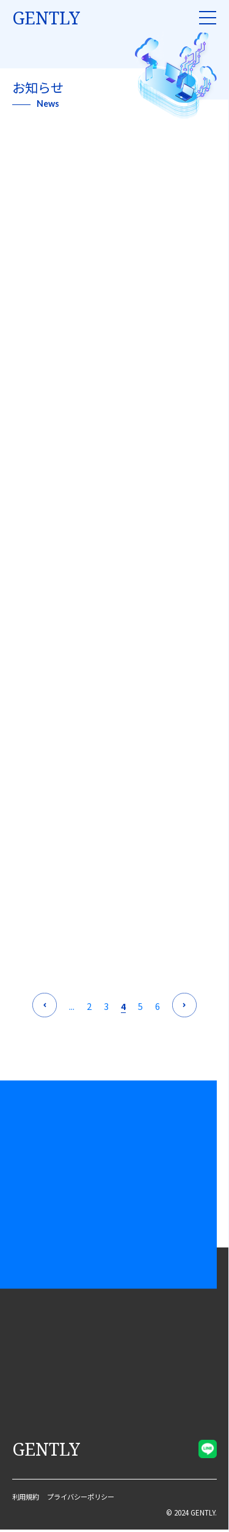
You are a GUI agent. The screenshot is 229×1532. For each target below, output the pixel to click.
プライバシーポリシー (86, 1499)
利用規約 (27, 1499)
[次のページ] (184, 1006)
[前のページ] (44, 1006)
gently (46, 18)
